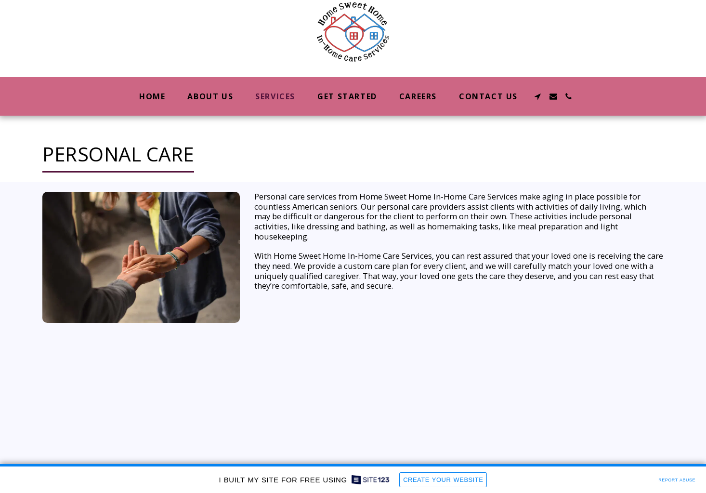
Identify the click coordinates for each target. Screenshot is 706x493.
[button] (538, 96)
